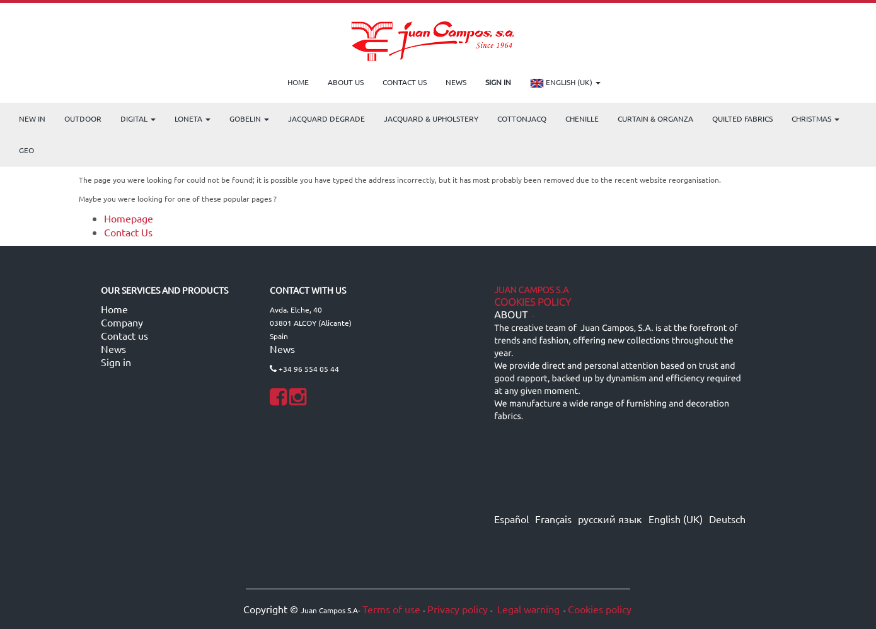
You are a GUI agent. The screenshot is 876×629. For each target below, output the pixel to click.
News (113, 348)
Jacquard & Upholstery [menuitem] (431, 118)
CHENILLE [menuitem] (582, 118)
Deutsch (727, 518)
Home (114, 309)
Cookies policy (599, 609)
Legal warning (527, 609)
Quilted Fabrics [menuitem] (742, 118)
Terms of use (391, 609)
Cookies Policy (532, 302)
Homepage (128, 218)
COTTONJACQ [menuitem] (521, 118)
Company (122, 322)
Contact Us (128, 232)
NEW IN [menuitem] (32, 118)
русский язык (610, 518)
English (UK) (565, 83)
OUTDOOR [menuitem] (82, 118)
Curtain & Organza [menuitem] (655, 118)
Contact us (124, 335)
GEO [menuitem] (26, 150)
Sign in (116, 361)
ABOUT (510, 315)
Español (511, 518)
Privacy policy (457, 609)
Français (553, 518)
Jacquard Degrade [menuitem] (326, 118)
